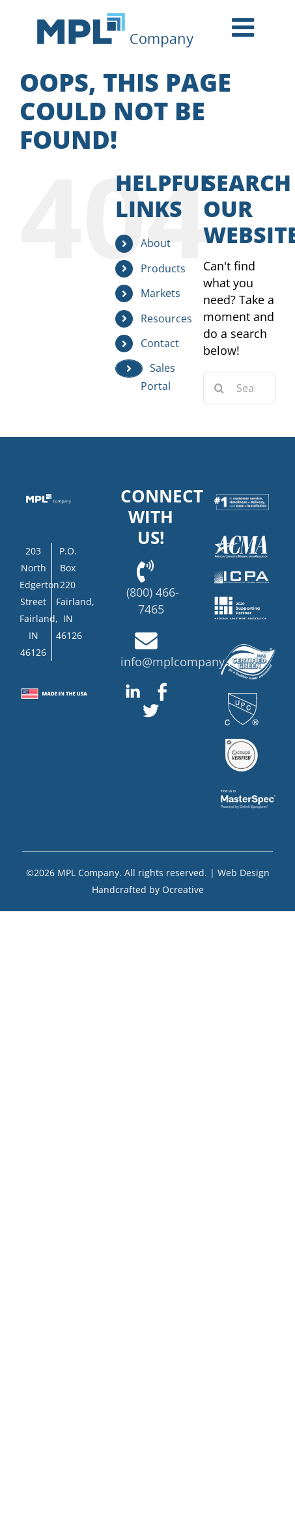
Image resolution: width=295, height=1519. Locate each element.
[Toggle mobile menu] (245, 27)
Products (163, 268)
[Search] (219, 388)
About (156, 243)
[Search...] (239, 388)
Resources (166, 318)
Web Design (244, 872)
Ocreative (183, 889)
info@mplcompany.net (183, 661)
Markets (160, 293)
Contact (160, 343)
